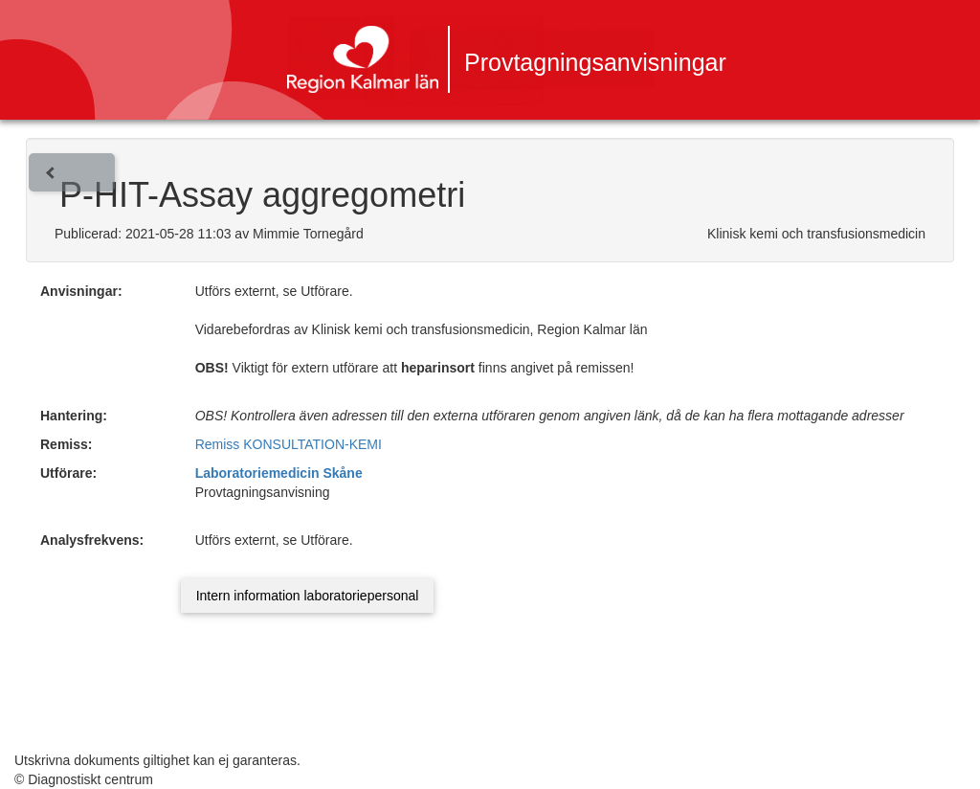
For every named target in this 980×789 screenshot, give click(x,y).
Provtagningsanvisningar (595, 62)
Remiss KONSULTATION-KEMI (288, 444)
